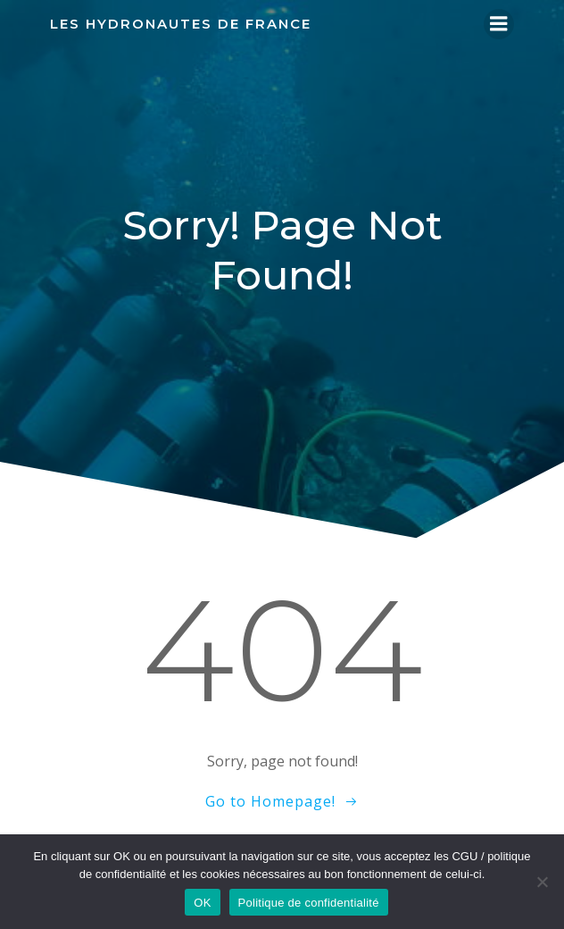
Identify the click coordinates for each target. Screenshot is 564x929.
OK (202, 902)
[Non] (542, 882)
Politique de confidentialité (308, 902)
